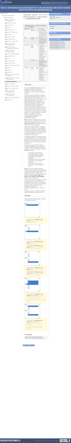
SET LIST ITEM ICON (11, 88)
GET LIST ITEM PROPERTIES (10, 51)
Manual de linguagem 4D (8, 15)
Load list (8, 68)
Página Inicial (3, 13)
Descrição (28, 84)
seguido (31, 347)
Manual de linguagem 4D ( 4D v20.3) (57, 44)
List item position (10, 63)
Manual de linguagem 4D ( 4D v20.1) (57, 42)
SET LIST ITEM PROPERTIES (10, 95)
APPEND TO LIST (10, 23)
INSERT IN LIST (10, 56)
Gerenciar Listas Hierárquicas (10, 20)
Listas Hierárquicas (8, 17)
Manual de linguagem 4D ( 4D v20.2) (57, 43)
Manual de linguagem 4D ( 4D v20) (57, 41)
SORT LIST (9, 100)
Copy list (8, 28)
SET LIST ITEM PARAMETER (10, 91)
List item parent (10, 61)
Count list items (10, 30)
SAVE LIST (8, 72)
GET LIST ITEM (10, 37)
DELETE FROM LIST (11, 32)
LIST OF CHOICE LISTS (12, 65)
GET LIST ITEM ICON (11, 41)
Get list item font (10, 39)
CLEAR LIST (9, 25)
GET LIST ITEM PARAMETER (10, 44)
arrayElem (43, 128)
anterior (25, 347)
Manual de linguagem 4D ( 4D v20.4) (57, 45)
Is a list (7, 58)
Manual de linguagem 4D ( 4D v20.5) (57, 46)
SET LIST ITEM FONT (11, 86)
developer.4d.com (45, 10)
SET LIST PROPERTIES (12, 97)
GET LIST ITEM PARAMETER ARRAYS (12, 47)
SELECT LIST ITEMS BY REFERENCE (12, 78)
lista (27, 93)
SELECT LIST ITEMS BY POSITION (12, 75)
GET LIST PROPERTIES (12, 54)
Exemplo (27, 195)
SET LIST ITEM (10, 84)
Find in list (8, 34)
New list (8, 70)
